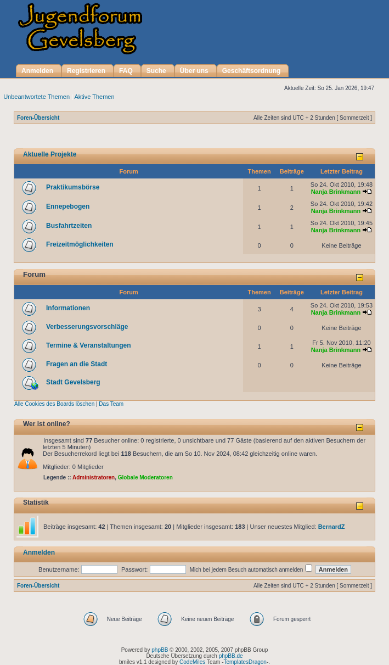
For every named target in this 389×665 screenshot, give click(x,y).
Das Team (111, 404)
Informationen (68, 308)
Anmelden (39, 552)
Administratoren (93, 477)
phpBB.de (231, 656)
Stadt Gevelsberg (73, 382)
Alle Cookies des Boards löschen (54, 404)
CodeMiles (192, 662)
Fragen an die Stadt (76, 364)
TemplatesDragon (245, 662)
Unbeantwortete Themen (36, 96)
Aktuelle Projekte (49, 154)
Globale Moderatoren (145, 477)
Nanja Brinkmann (335, 191)
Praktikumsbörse (72, 187)
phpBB (159, 650)
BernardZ (331, 526)
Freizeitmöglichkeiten (80, 244)
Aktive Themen (94, 96)
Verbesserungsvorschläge (87, 327)
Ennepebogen (67, 206)
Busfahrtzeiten (69, 226)
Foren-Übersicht (38, 118)
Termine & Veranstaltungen (88, 345)
